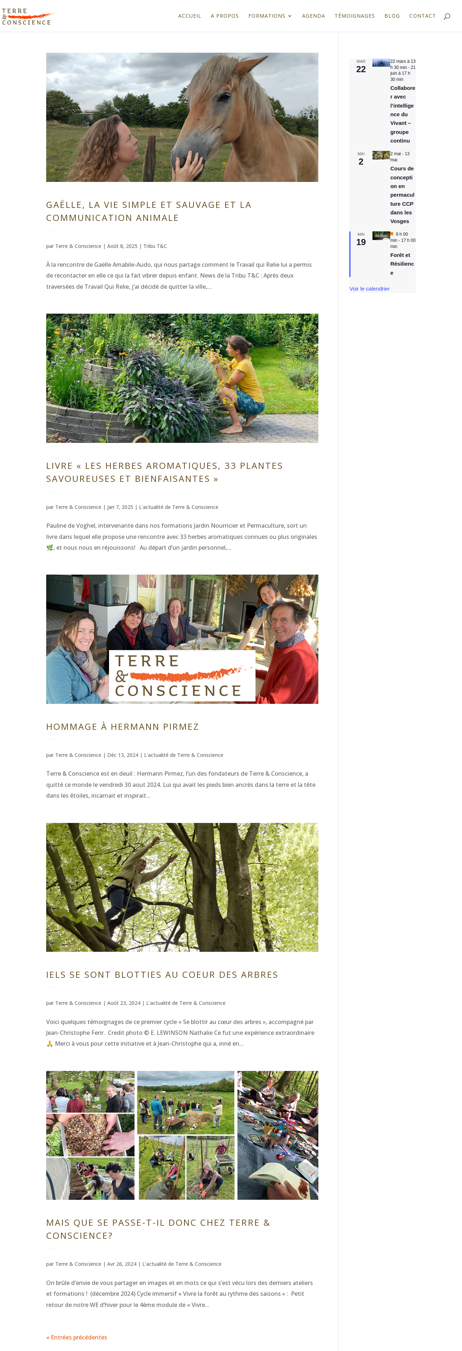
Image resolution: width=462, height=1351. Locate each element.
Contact (422, 16)
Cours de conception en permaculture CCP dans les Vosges (402, 194)
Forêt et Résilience (402, 264)
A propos (225, 16)
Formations (267, 16)
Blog (392, 16)
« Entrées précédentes (76, 1337)
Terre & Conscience (78, 246)
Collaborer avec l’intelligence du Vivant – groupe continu (402, 114)
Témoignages (355, 16)
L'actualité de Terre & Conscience (178, 507)
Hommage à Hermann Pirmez (123, 726)
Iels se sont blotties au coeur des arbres (162, 974)
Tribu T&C (155, 246)
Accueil (189, 16)
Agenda (313, 16)
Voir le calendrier (369, 289)
